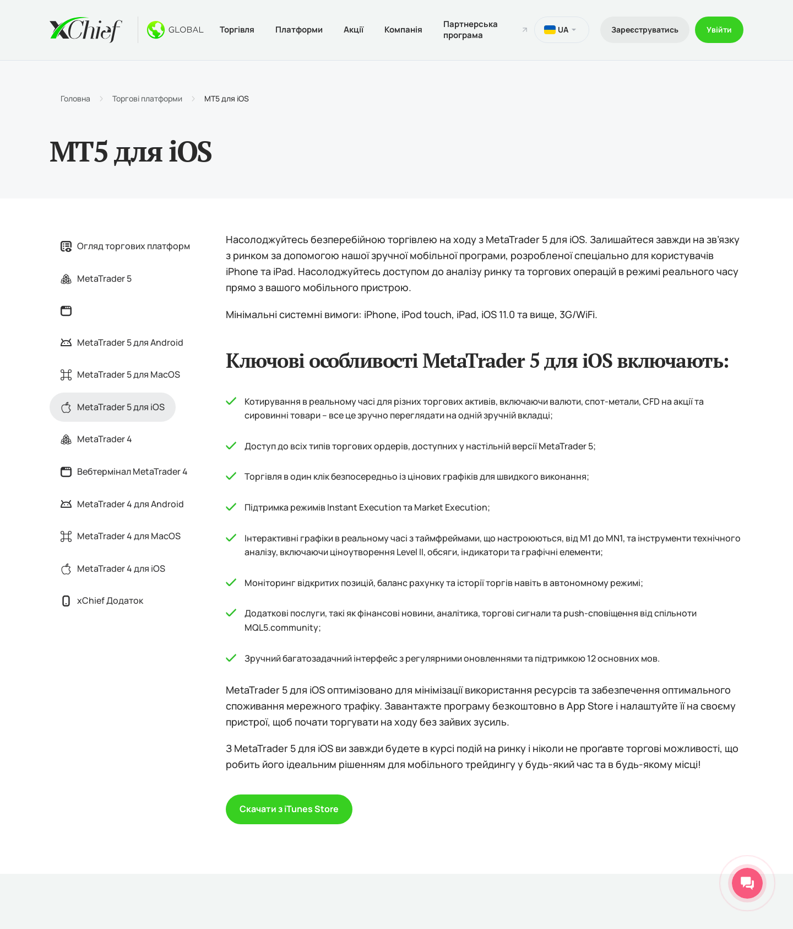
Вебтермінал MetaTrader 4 (124, 471)
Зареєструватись (644, 29)
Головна (75, 99)
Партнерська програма (470, 29)
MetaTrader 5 (96, 278)
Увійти (719, 29)
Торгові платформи (147, 99)
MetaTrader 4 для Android (122, 504)
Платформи (299, 29)
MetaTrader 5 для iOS (113, 407)
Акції (353, 29)
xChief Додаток (102, 600)
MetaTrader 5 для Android (122, 342)
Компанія (403, 29)
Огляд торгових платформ (125, 246)
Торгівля (237, 29)
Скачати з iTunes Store (289, 809)
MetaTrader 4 (96, 439)
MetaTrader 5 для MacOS (120, 374)
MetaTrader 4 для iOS (113, 568)
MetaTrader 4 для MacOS (121, 536)
